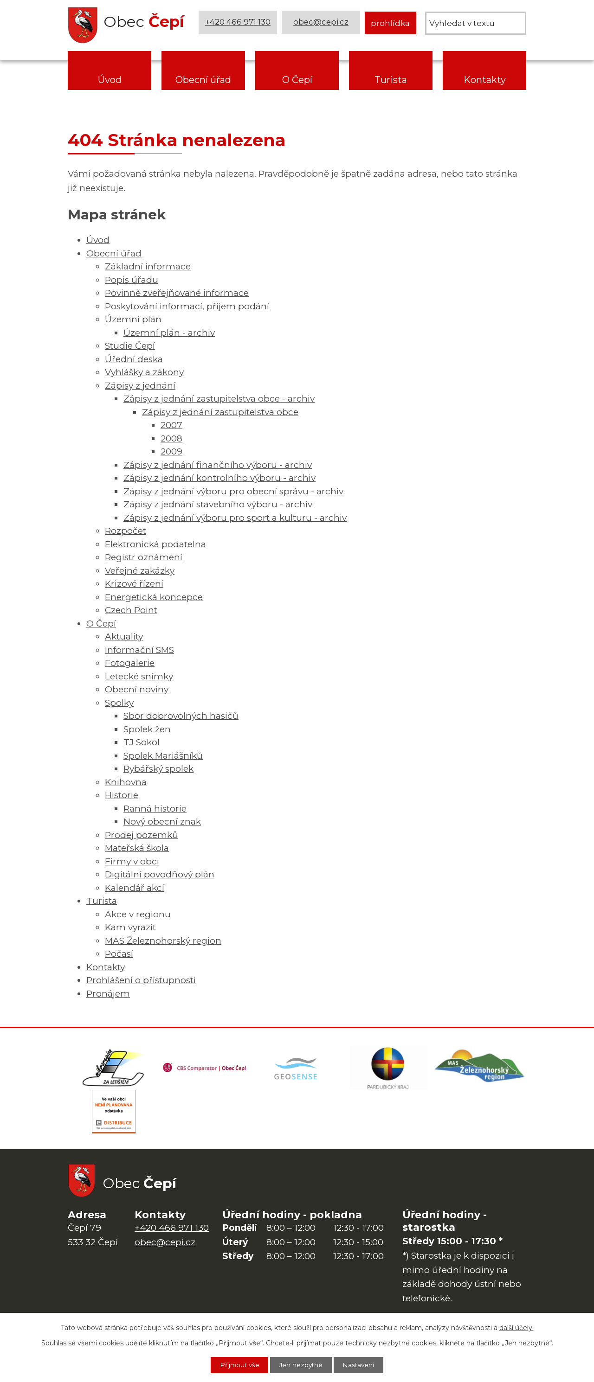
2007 (171, 425)
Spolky (119, 702)
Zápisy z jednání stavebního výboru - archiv (217, 504)
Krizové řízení (134, 583)
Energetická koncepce (154, 597)
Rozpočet (125, 530)
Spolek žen (147, 729)
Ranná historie (155, 808)
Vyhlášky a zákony (144, 372)
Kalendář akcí (134, 888)
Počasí (119, 953)
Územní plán (133, 319)
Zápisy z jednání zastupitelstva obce (220, 412)
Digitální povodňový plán (159, 874)
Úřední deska (134, 359)
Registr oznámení (143, 557)
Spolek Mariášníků (163, 755)
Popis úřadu (131, 280)
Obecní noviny (136, 689)
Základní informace (148, 266)
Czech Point (131, 610)
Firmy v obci (132, 861)
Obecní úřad (203, 79)
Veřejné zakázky (139, 570)
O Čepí (297, 79)
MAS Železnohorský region (163, 940)
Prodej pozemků (141, 835)
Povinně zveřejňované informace (177, 293)
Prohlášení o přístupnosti (141, 980)
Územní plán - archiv (169, 332)
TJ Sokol (141, 742)
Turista (390, 79)
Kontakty (485, 79)
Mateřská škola (137, 848)
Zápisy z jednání (140, 385)
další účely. (516, 1327)
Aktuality (124, 636)
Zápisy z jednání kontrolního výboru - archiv (219, 478)
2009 (171, 451)
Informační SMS (139, 650)
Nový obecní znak (162, 821)
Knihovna (126, 782)
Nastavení (361, 1365)
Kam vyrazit (130, 927)
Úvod (110, 79)
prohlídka (390, 23)
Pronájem (108, 993)
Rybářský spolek (158, 768)
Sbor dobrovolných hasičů (181, 715)
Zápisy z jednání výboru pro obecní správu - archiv (233, 491)
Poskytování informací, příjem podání (187, 306)
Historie (121, 795)
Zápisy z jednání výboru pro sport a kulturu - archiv (235, 517)
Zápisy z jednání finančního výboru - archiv (217, 465)
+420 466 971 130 (238, 23)
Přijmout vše (237, 1365)
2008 (171, 438)
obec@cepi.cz (321, 23)
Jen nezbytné (301, 1365)
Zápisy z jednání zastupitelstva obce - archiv (219, 398)
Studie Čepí (130, 345)
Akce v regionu (138, 914)
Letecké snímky (139, 676)
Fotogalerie (130, 663)
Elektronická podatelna (155, 544)
